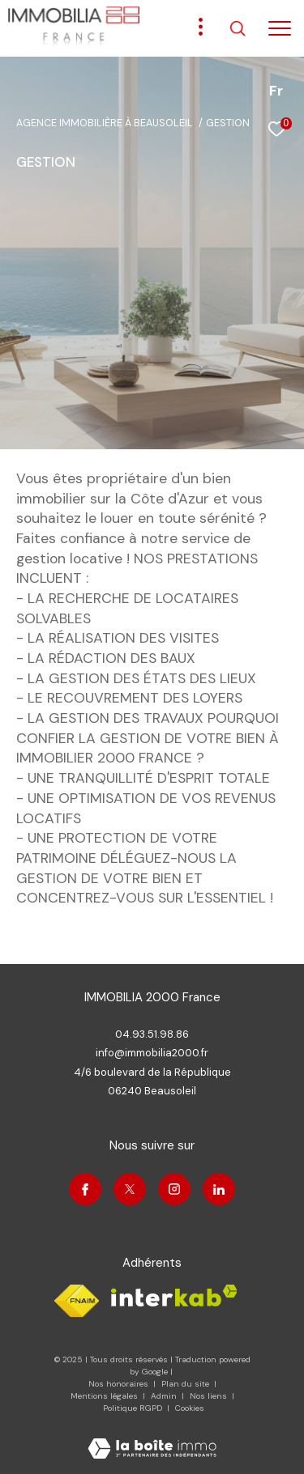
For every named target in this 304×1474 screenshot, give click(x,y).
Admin (165, 1396)
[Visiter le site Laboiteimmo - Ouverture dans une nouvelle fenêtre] (152, 1438)
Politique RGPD (132, 1408)
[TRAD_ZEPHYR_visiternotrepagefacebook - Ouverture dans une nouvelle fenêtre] (85, 1189)
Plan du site (186, 1383)
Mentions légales (105, 1396)
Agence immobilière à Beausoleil (104, 123)
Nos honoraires (118, 1383)
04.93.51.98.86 (152, 1034)
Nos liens (209, 1396)
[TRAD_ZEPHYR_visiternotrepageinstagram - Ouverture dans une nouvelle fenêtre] (174, 1189)
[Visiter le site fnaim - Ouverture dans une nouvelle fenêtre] (76, 1301)
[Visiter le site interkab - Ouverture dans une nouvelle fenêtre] (174, 1295)
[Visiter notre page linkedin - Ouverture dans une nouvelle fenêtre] (219, 1189)
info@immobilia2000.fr (152, 1053)
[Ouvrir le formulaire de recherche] (237, 28)
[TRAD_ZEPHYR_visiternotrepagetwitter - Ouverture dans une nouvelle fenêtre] (129, 1189)
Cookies (189, 1408)
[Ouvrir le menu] (279, 28)
